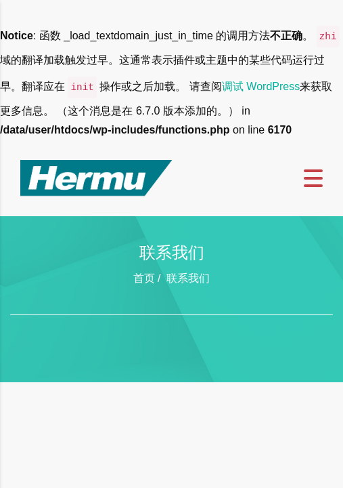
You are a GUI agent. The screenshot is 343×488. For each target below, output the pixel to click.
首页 (144, 278)
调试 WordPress (261, 86)
